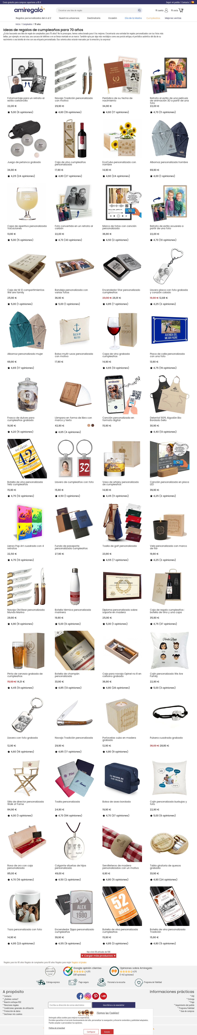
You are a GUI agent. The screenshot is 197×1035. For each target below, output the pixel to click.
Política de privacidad (57, 1028)
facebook (80, 996)
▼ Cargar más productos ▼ (98, 955)
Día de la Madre (133, 18)
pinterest (95, 996)
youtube (103, 996)
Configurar (91, 1031)
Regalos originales (79, 962)
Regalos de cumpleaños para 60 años (40, 962)
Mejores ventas (173, 18)
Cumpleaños (153, 18)
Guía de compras (187, 1010)
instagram (87, 996)
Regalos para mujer (63, 962)
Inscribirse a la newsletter (113, 1004)
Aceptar (107, 1031)
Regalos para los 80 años (14, 962)
